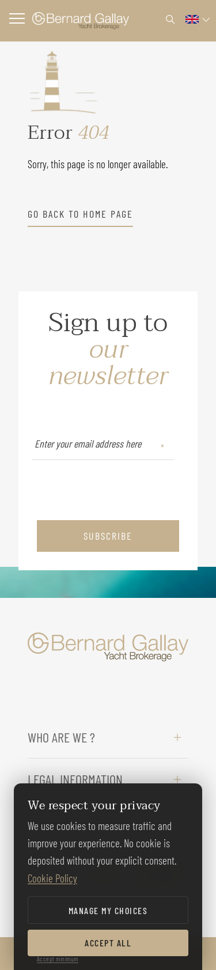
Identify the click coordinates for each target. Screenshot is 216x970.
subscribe (108, 535)
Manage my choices (108, 910)
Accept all (108, 942)
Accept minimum (57, 958)
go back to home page (80, 213)
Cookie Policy (52, 878)
